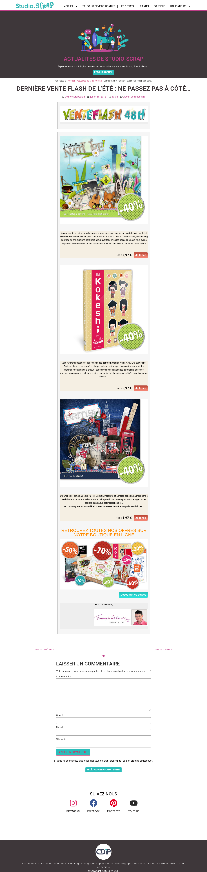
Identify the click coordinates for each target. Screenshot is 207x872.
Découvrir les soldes (133, 595)
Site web (60, 740)
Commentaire (64, 677)
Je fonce (140, 256)
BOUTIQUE (159, 6)
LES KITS (144, 6)
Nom (59, 716)
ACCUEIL (71, 6)
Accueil (71, 82)
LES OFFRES (127, 6)
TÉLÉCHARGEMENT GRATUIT (98, 6)
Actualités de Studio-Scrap (89, 82)
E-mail (60, 728)
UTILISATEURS (180, 6)
